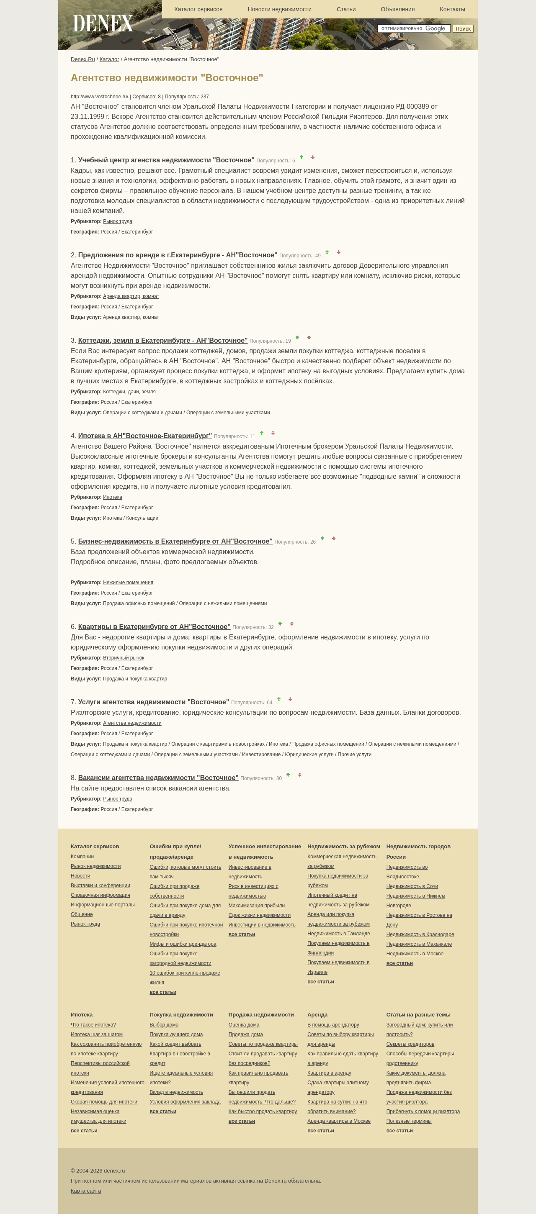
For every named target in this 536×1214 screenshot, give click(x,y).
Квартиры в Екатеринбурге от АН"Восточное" (154, 626)
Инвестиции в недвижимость (262, 925)
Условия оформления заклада (184, 1102)
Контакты (452, 9)
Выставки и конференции (100, 885)
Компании (82, 857)
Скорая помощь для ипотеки (104, 1102)
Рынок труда (117, 221)
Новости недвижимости (280, 9)
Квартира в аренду (329, 1073)
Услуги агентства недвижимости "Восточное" (153, 702)
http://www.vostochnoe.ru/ (99, 97)
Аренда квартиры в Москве (339, 1121)
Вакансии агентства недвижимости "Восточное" (158, 777)
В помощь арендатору (333, 1025)
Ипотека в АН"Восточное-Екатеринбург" (145, 435)
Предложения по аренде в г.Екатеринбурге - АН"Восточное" (178, 255)
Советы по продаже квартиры (263, 1044)
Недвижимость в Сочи (412, 886)
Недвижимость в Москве (415, 954)
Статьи (346, 9)
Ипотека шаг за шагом (97, 1034)
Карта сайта (86, 1191)
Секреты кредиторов (411, 1044)
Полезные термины (409, 1121)
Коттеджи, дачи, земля (129, 392)
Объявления (398, 9)
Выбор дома (163, 1025)
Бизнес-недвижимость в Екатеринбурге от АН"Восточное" (175, 541)
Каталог (109, 59)
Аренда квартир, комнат (131, 296)
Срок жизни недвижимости (260, 915)
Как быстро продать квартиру (263, 1111)
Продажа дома (246, 1034)
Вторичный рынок (123, 658)
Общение (82, 914)
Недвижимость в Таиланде (338, 934)
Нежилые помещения (128, 582)
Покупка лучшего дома (176, 1034)
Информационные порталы (103, 905)
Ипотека (112, 497)
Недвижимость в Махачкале (419, 944)
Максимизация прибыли (257, 906)
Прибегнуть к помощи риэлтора (423, 1111)
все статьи (162, 992)
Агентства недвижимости (132, 723)
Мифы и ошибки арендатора (182, 944)
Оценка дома (244, 1025)
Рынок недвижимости (96, 866)
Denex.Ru (83, 59)
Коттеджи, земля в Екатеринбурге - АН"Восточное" (163, 340)
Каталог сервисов (199, 9)
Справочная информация (100, 895)
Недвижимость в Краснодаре (420, 934)
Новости (80, 876)
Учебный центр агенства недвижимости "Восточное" (166, 160)
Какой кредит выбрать (175, 1044)
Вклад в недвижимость (176, 1092)
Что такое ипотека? (93, 1025)
